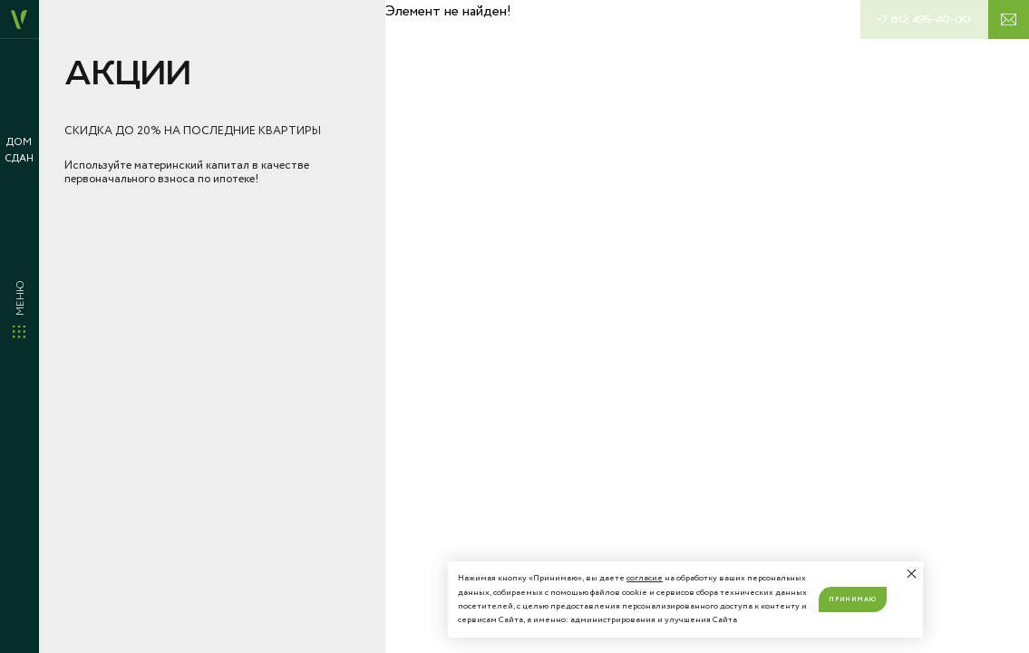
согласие (644, 577)
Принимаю (853, 599)
